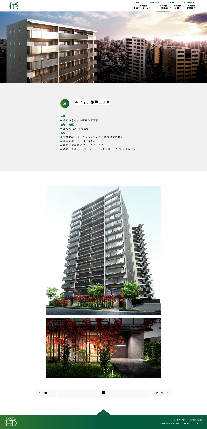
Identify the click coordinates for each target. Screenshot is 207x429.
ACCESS (171, 2)
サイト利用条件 (179, 420)
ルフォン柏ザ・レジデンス (161, 393)
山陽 (177, 7)
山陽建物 (163, 7)
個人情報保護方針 (196, 420)
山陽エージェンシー (14, 5)
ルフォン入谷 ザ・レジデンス (45, 393)
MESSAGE (154, 2)
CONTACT (189, 2)
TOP (138, 2)
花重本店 (191, 7)
